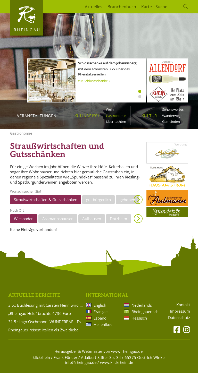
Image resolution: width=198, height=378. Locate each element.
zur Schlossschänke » (94, 81)
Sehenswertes (173, 109)
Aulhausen (91, 223)
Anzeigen (138, 204)
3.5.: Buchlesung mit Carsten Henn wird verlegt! (46, 309)
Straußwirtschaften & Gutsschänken (45, 204)
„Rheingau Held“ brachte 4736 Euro (39, 318)
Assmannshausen (57, 223)
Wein (110, 109)
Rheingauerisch (144, 316)
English (100, 309)
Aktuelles (93, 7)
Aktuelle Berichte (34, 300)
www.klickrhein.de (116, 367)
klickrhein (41, 362)
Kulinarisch (88, 115)
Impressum (180, 315)
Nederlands (141, 309)
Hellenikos (103, 329)
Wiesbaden (24, 223)
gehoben (127, 204)
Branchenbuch (122, 7)
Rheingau (27, 29)
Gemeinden (171, 121)
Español (101, 322)
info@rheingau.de (80, 367)
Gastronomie (116, 115)
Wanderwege (172, 115)
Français (101, 316)
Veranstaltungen (36, 115)
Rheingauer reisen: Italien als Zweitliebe (43, 334)
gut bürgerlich (98, 204)
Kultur (149, 115)
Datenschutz (179, 322)
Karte (146, 7)
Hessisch (139, 322)
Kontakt (183, 309)
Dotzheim (118, 223)
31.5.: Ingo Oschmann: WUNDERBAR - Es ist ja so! (46, 326)
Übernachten (116, 121)
